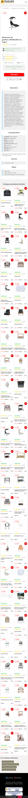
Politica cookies (18, 784)
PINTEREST (17, 778)
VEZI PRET (14, 75)
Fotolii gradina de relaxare (9, 767)
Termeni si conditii (11, 782)
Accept (19, 797)
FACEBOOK (9, 778)
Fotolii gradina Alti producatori (18, 8)
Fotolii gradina (6, 8)
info (12, 206)
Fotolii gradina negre (7, 761)
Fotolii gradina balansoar (8, 769)
